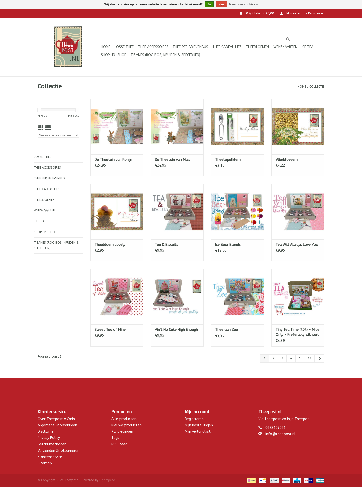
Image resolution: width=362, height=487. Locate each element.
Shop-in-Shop (113, 55)
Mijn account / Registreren (302, 13)
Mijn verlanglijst (198, 431)
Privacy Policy (49, 438)
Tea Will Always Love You (297, 245)
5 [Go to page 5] (300, 358)
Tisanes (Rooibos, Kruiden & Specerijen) (165, 55)
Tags (115, 438)
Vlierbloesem (287, 160)
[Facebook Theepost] (181, 389)
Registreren (194, 419)
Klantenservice (50, 457)
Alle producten (124, 419)
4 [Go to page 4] (291, 358)
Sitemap (45, 463)
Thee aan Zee (226, 330)
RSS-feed (119, 444)
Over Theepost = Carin (56, 419)
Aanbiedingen (122, 431)
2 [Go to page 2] (273, 358)
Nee (221, 4)
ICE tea (307, 47)
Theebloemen (257, 47)
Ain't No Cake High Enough (176, 330)
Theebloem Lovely (110, 245)
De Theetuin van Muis (172, 160)
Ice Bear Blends (228, 245)
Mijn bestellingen (199, 425)
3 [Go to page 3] (282, 358)
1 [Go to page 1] (264, 358)
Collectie (316, 86)
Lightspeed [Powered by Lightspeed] (107, 480)
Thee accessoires (153, 47)
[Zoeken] (304, 39)
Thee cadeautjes (227, 47)
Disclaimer (46, 431)
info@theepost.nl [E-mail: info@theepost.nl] (280, 434)
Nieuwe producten (126, 425)
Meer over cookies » (243, 4)
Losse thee (124, 47)
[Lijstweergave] (48, 128)
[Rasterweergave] (41, 128)
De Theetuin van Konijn (113, 160)
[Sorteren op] (58, 135)
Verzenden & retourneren (58, 450)
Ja (209, 4)
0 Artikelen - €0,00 (257, 13)
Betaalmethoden (52, 444)
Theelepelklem (228, 160)
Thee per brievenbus (190, 47)
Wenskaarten (285, 47)
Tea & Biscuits (166, 245)
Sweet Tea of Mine (110, 330)
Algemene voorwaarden (57, 425)
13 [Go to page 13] (309, 358)
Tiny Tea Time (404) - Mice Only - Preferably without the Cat (297, 333)
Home (105, 47)
